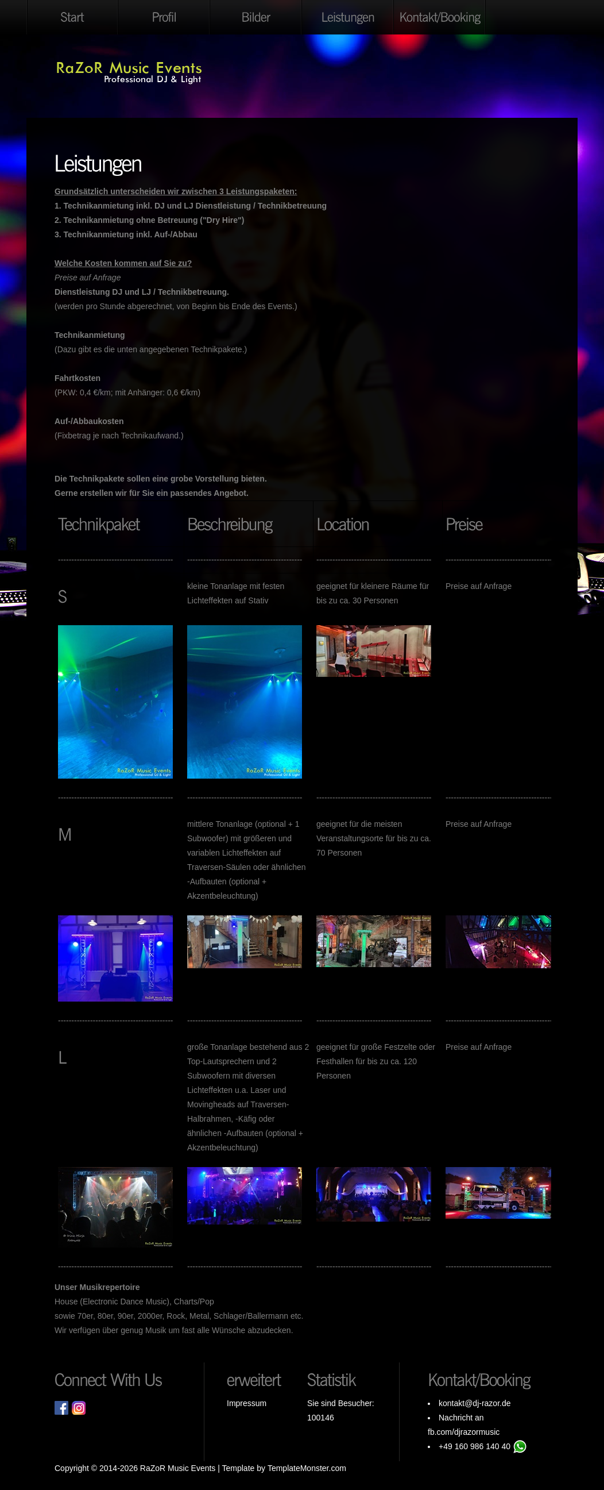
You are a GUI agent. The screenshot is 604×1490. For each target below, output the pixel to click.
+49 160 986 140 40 (474, 1446)
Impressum (246, 1403)
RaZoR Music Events (177, 1468)
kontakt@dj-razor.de (475, 1403)
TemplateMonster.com (307, 1468)
